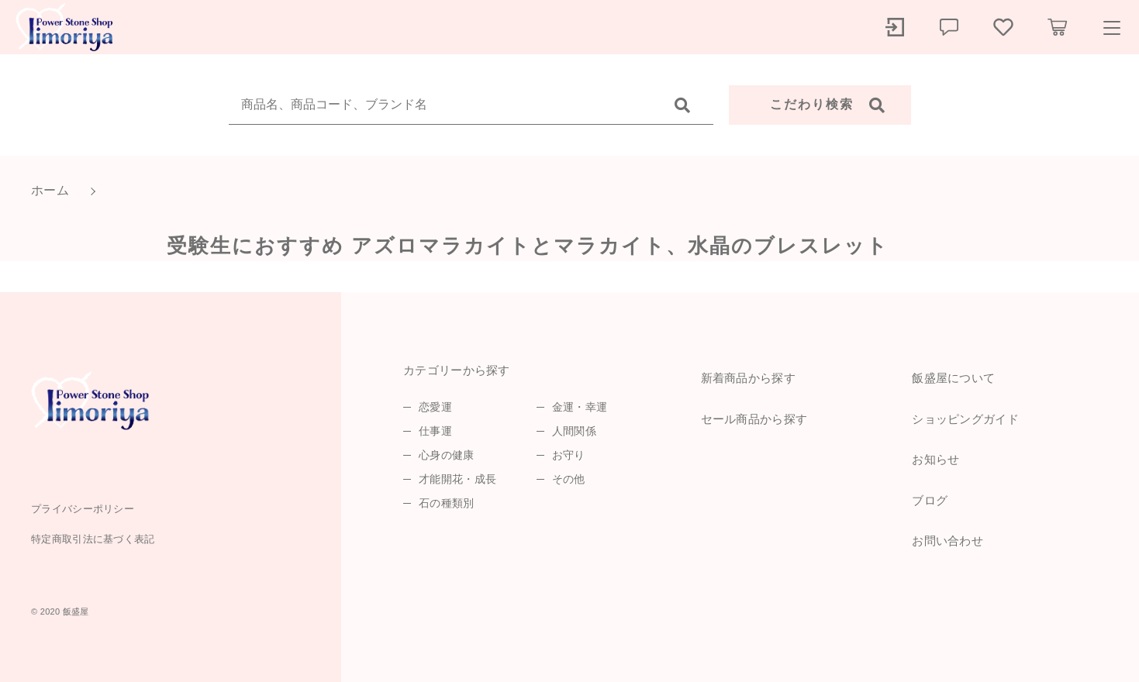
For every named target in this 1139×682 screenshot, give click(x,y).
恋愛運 (435, 407)
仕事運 (435, 431)
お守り (568, 455)
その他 (568, 479)
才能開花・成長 (457, 479)
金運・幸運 (580, 407)
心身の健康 (447, 455)
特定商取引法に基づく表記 (93, 539)
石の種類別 (447, 503)
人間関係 (574, 431)
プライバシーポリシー (82, 509)
